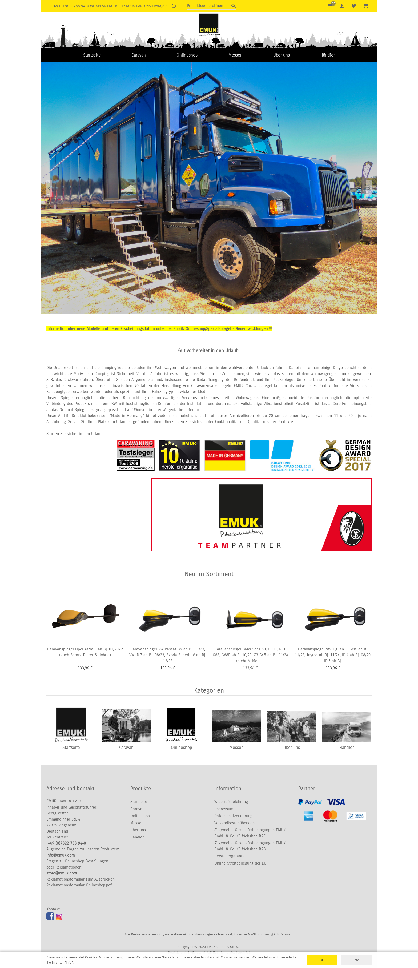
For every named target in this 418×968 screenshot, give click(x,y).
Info (356, 960)
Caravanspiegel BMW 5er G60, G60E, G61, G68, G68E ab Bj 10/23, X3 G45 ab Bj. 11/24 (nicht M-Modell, (250, 655)
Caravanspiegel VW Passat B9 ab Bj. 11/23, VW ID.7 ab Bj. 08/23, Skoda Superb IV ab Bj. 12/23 (167, 655)
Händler (327, 55)
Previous (49, 188)
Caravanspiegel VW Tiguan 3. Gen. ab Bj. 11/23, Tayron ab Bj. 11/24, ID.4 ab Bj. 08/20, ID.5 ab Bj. (333, 655)
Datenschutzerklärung (233, 816)
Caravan (138, 55)
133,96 (83, 668)
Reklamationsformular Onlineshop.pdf (79, 885)
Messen (235, 55)
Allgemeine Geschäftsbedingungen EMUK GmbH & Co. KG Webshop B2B (250, 846)
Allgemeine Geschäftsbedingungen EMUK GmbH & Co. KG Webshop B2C (250, 833)
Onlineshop (187, 55)
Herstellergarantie (230, 856)
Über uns (281, 55)
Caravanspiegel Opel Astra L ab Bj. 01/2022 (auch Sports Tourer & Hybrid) (85, 652)
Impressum (223, 808)
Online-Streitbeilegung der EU (240, 863)
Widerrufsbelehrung (231, 802)
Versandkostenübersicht (235, 823)
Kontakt (53, 909)
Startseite (92, 55)
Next (369, 188)
